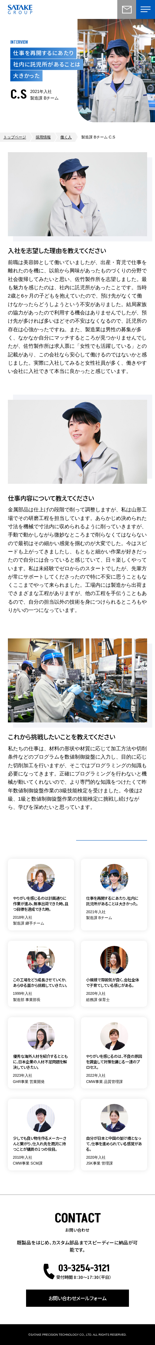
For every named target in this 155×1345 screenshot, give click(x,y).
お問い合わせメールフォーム (77, 1298)
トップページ (14, 137)
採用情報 (43, 137)
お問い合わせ (126, 9)
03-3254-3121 (83, 1268)
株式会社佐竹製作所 (20, 9)
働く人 (66, 137)
